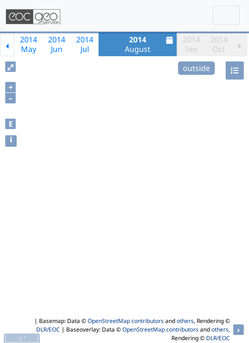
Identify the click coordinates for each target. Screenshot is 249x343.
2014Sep (191, 44)
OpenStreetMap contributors (126, 321)
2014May (28, 44)
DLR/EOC (48, 329)
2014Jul (84, 44)
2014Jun (56, 44)
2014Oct (219, 44)
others (185, 321)
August (150, 44)
